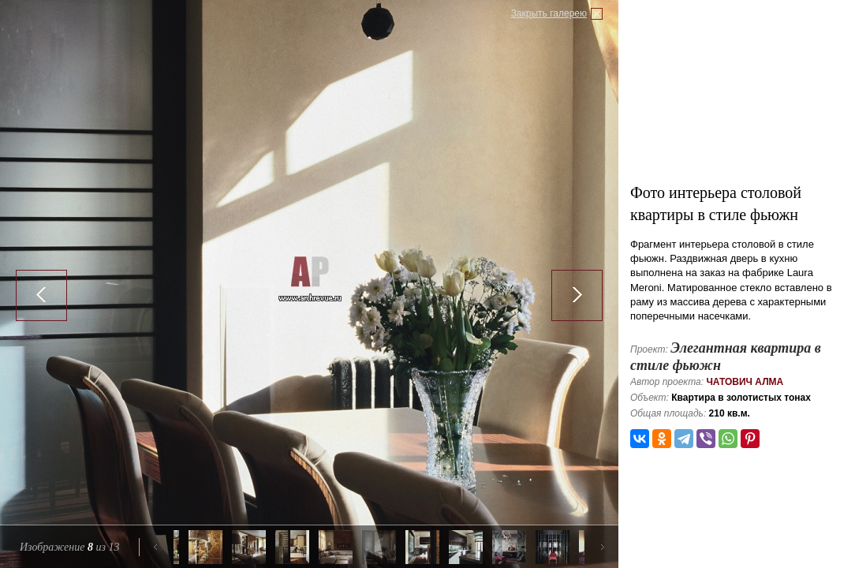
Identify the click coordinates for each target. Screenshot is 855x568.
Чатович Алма (744, 381)
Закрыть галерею (549, 13)
